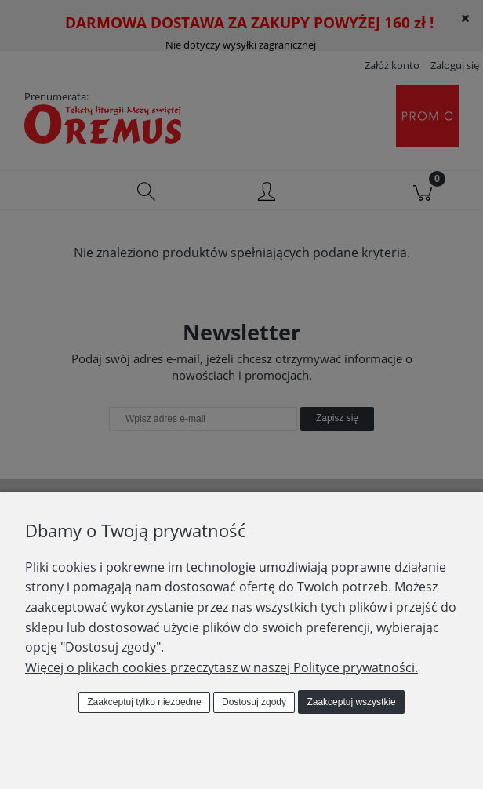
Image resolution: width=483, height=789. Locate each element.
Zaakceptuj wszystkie (351, 701)
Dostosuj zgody (254, 701)
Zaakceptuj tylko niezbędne (144, 701)
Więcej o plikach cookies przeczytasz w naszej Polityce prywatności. (221, 667)
